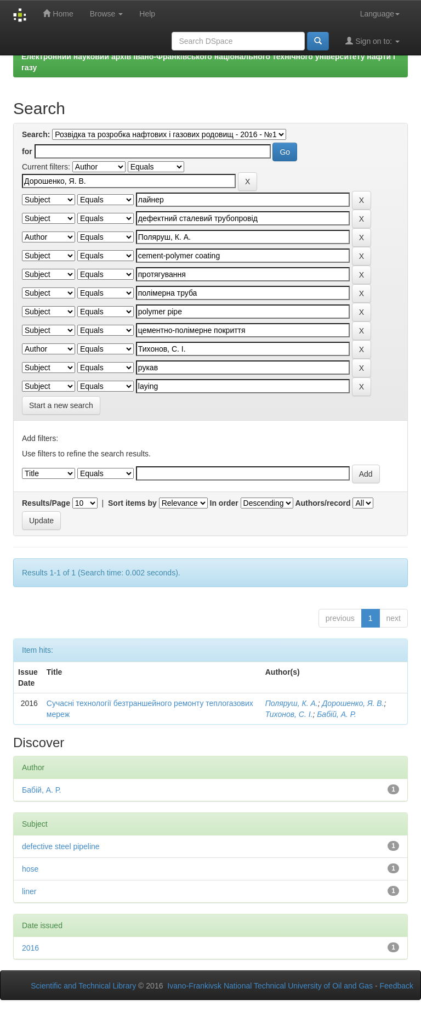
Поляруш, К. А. (291, 703)
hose (30, 869)
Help (147, 13)
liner (29, 891)
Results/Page (46, 503)
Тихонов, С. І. (289, 714)
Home (58, 13)
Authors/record (322, 503)
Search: (36, 134)
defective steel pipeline (61, 846)
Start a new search (61, 405)
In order (224, 503)
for (27, 151)
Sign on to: (372, 41)
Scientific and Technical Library (83, 985)
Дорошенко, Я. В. (353, 703)
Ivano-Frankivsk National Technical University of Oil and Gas (270, 985)
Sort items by (132, 503)
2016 (30, 948)
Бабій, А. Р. (336, 714)
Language (380, 13)
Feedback (396, 985)
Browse (106, 13)
